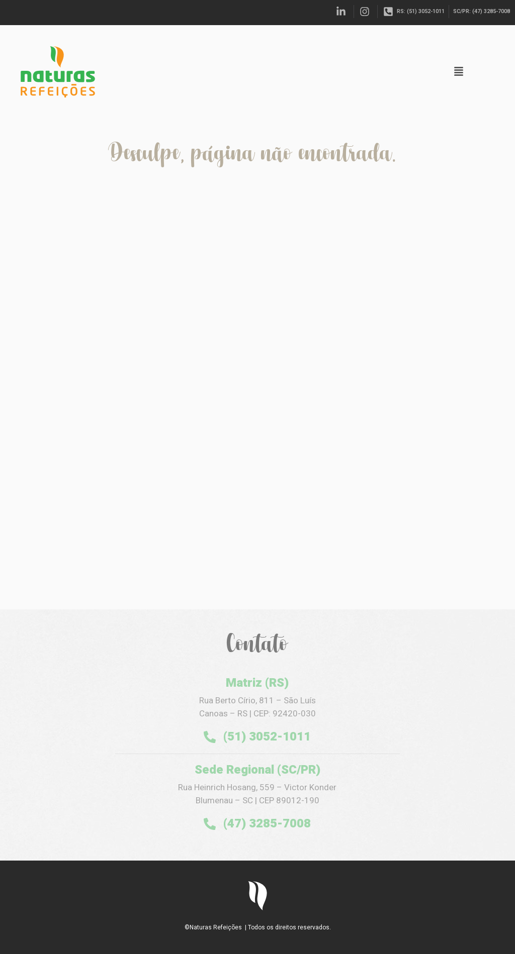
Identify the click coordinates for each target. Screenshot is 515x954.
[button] (458, 72)
